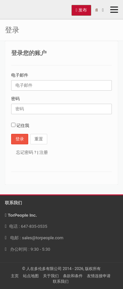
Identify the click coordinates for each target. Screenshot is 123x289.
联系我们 (61, 281)
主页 (15, 276)
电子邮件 (19, 75)
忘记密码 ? (26, 152)
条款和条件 (73, 276)
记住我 (20, 125)
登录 (19, 138)
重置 (38, 138)
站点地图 (31, 276)
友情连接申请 (99, 276)
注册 (43, 152)
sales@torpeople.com (42, 237)
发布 (81, 10)
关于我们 (51, 276)
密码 (15, 98)
